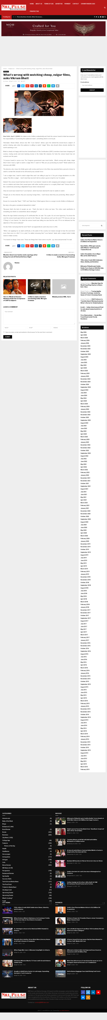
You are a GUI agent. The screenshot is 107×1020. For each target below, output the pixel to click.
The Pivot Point (63, 18)
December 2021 (85, 485)
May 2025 (83, 373)
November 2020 (85, 521)
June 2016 (84, 667)
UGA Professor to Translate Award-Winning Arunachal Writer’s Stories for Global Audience (92, 308)
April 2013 (84, 771)
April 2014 (84, 738)
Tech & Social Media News (10, 889)
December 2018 (85, 584)
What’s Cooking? (70, 18)
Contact (76, 4)
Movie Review (6, 872)
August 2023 (84, 430)
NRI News (8, 18)
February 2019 (85, 579)
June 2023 (84, 436)
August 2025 (84, 364)
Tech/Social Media (84, 18)
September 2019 (86, 560)
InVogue (52, 17)
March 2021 (84, 510)
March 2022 (84, 477)
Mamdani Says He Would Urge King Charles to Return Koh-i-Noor (92, 292)
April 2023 (84, 441)
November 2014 (85, 719)
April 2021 (84, 507)
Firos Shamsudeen (86, 322)
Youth (4, 908)
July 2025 (84, 367)
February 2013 (85, 777)
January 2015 (85, 714)
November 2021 (85, 488)
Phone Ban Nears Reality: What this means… (30, 24)
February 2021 (85, 513)
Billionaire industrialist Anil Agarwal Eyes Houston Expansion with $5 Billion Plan (84, 958)
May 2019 (83, 570)
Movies (58, 17)
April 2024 (84, 408)
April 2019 (84, 573)
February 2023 (85, 447)
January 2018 (85, 614)
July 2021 (84, 499)
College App (77, 18)
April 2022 (84, 474)
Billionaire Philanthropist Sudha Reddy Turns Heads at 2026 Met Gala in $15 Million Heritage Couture (92, 275)
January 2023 (85, 449)
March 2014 (84, 741)
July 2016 (84, 664)
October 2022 (85, 458)
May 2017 (83, 637)
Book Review (6, 837)
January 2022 (85, 482)
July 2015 (84, 697)
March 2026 (84, 345)
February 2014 (85, 744)
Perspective (34, 11)
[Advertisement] (53, 59)
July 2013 (84, 763)
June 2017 (84, 634)
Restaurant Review (99, 18)
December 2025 (85, 353)
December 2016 (85, 650)
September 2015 (86, 692)
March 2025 (84, 378)
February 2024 (85, 414)
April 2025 (84, 375)
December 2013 (85, 749)
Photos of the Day (9, 853)
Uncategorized (7, 897)
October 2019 (85, 557)
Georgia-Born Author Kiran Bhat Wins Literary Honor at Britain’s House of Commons (32, 947)
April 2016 (84, 672)
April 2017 (84, 639)
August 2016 (84, 661)
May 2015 (83, 702)
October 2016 (85, 656)
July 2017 (84, 631)
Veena (6, 89)
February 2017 (85, 645)
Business (13, 17)
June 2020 (84, 535)
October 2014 (85, 722)
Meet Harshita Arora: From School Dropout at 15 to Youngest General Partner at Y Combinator (84, 969)
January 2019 (85, 582)
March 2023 (84, 444)
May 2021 (83, 505)
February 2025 (85, 381)
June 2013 (84, 766)
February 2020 (85, 546)
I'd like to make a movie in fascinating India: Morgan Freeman (37, 306)
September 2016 (86, 658)
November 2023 (85, 422)
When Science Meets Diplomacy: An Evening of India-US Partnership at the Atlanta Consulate (32, 926)
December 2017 (85, 617)
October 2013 (85, 755)
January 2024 (85, 417)
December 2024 (85, 386)
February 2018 (85, 612)
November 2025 (85, 356)
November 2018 (85, 587)
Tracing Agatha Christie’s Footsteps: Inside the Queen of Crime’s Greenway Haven (91, 300)
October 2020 (85, 524)
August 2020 (84, 529)
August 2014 (84, 727)
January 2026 (85, 350)
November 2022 (85, 455)
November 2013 (85, 752)
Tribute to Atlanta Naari (9, 894)
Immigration (45, 17)
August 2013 (84, 760)
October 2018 (85, 590)
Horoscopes (6, 861)
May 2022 (83, 472)
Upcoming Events (7, 900)
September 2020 (86, 526)
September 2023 (86, 428)
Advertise (59, 4)
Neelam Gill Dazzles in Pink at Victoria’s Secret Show (85, 868)
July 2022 (84, 466)
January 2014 (85, 746)
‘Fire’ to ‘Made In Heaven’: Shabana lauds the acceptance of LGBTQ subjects (14, 306)
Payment (67, 4)
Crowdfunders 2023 (88, 4)
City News (2, 18)
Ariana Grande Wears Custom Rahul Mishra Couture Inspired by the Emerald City (85, 858)
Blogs (4, 831)
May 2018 (83, 604)
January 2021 (85, 516)
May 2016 (83, 670)
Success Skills (6, 886)
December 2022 (85, 452)
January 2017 (85, 648)
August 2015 (84, 694)
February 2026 (85, 348)
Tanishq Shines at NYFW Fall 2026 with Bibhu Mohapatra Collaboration (82, 848)
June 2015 (84, 700)
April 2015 (84, 705)
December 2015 (85, 683)
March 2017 (84, 642)
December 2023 (85, 419)
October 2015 (85, 689)
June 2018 (84, 601)
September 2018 (86, 593)
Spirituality (5, 883)
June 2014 (84, 733)
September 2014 (86, 725)
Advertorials (6, 826)
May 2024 (83, 405)
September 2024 (86, 394)
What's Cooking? (7, 905)
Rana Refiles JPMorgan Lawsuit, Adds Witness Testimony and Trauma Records (91, 255)
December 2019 (85, 551)
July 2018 (84, 598)
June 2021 (84, 502)
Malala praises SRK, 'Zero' (61, 304)
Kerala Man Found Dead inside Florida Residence (91, 324)
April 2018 (84, 606)
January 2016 (85, 681)
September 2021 (86, 493)
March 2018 (84, 609)
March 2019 (84, 576)
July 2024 (84, 400)
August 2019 (84, 562)
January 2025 (85, 384)
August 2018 (84, 595)
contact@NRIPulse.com (42, 1010)
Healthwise (5, 859)
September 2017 (86, 626)
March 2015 (84, 708)
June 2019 (84, 568)
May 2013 (83, 769)
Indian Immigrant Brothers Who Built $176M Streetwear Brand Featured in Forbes (82, 890)
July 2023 (84, 433)
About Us (39, 4)
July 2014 (84, 730)
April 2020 (84, 540)
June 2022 (84, 469)
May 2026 (83, 340)
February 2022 (85, 480)
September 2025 (86, 361)
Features (20, 17)
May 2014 (83, 736)
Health (38, 17)
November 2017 (85, 620)
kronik (83, 314)
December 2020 (85, 518)
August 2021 (84, 496)
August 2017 (84, 628)
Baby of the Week (7, 828)
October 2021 (85, 491)
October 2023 (85, 425)
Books (33, 17)
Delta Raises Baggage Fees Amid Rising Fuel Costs (83, 979)
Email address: (85, 89)
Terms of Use (49, 4)
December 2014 (85, 716)
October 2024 (85, 392)
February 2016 (85, 678)
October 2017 (85, 623)
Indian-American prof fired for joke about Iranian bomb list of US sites (92, 316)
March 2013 (84, 774)
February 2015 (85, 711)
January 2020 (85, 549)
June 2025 (84, 370)
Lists (3, 870)
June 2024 (84, 403)
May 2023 (83, 438)
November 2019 (85, 554)
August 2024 (84, 397)
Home (32, 4)
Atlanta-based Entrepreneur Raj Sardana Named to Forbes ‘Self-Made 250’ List (84, 947)
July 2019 (84, 565)
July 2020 (84, 532)
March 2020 (84, 543)
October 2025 (85, 359)
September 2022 (86, 461)
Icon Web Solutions (64, 1018)
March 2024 (84, 411)
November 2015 (85, 686)
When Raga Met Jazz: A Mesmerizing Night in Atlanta (32, 957)
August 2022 (84, 463)
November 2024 (85, 389)
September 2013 (86, 758)
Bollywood (91, 17)
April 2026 (84, 342)
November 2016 (85, 653)
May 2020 (83, 538)
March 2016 (84, 675)
